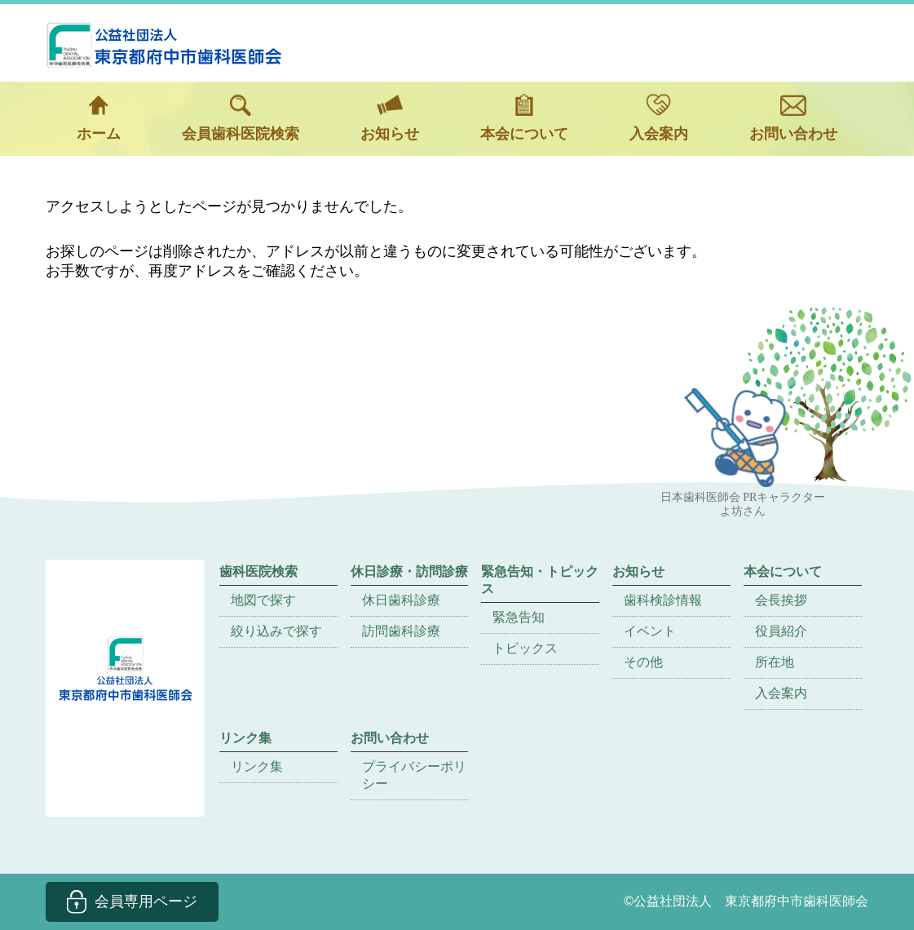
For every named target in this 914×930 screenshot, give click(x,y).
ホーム (99, 118)
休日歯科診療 (401, 600)
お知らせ (389, 118)
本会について (524, 118)
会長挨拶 (781, 600)
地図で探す (263, 600)
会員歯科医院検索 (240, 118)
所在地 (774, 662)
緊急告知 (518, 617)
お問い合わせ (793, 118)
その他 (643, 662)
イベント (650, 631)
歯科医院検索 (258, 571)
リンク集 (257, 766)
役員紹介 (781, 631)
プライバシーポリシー (414, 775)
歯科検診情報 (663, 600)
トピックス (525, 648)
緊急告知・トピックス (539, 580)
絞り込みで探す (276, 631)
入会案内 (658, 118)
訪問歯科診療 (401, 631)
